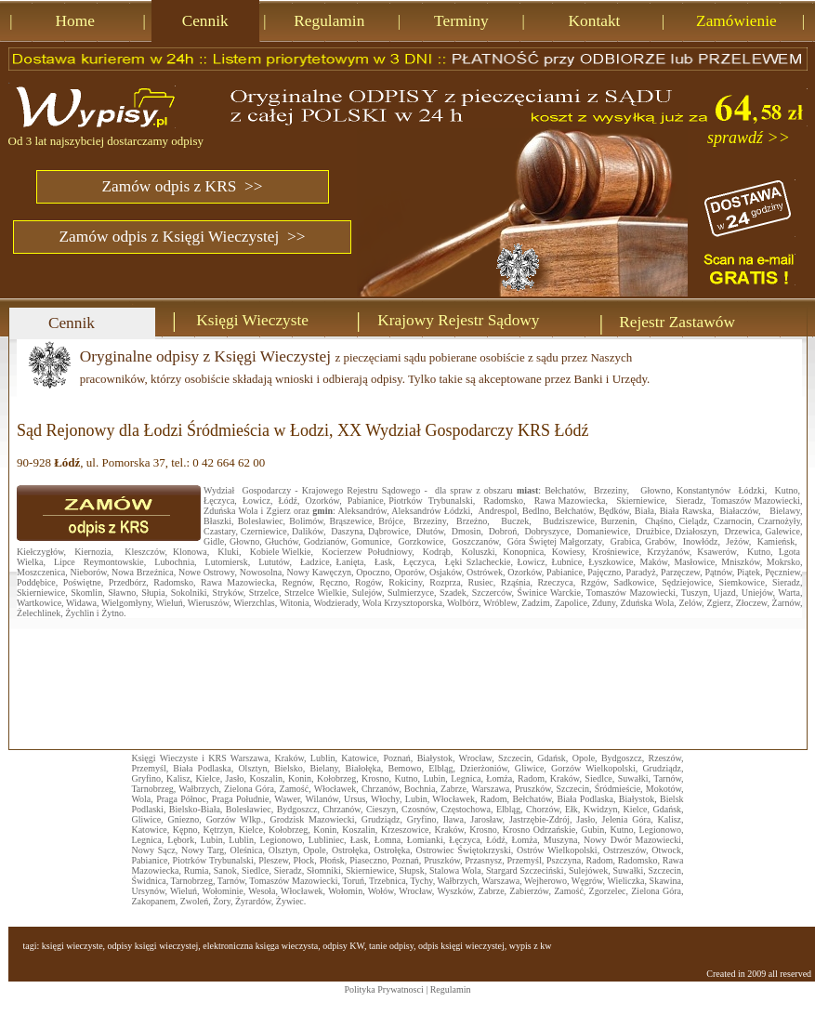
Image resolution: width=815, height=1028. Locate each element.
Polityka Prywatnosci (383, 989)
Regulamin (450, 989)
